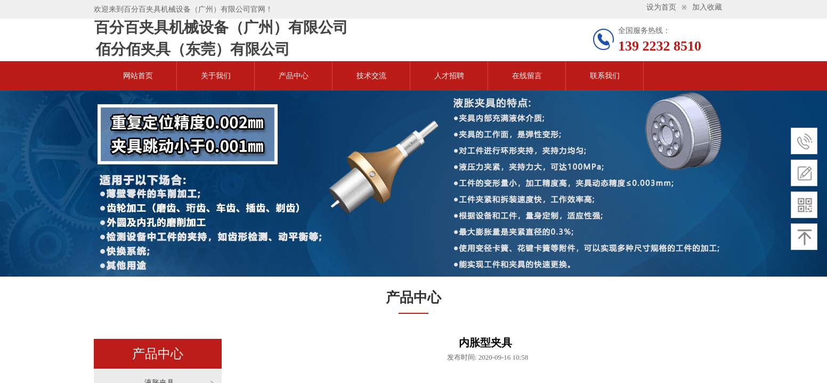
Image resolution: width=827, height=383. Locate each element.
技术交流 (371, 76)
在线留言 (527, 76)
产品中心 (294, 76)
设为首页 (661, 7)
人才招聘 (449, 76)
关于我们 (216, 76)
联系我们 (605, 76)
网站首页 (138, 76)
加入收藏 (707, 7)
